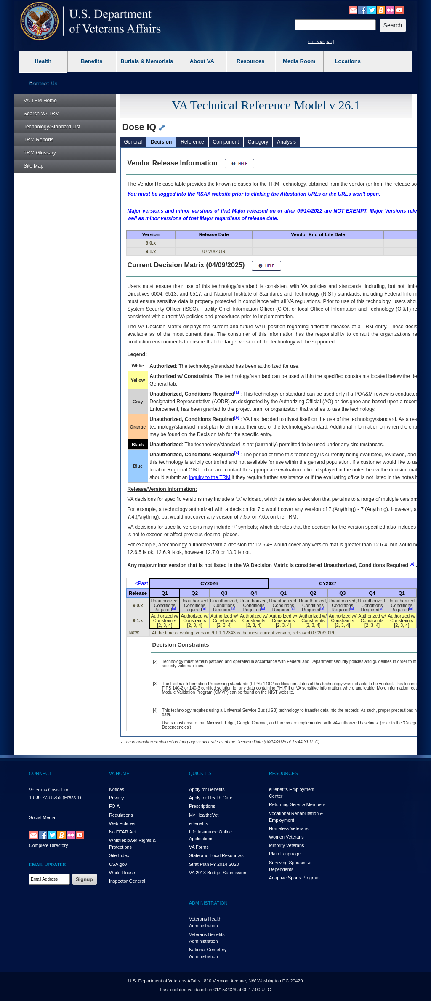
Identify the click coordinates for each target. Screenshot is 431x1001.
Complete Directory (48, 845)
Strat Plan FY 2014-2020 (214, 864)
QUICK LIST (201, 773)
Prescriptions (202, 806)
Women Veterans (286, 836)
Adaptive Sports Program (294, 877)
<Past (141, 583)
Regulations (121, 814)
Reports (38, 140)
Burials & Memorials (146, 61)
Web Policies (122, 823)
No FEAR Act (122, 831)
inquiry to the (209, 477)
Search (41, 114)
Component (226, 142)
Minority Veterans (286, 845)
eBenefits (198, 823)
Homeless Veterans (289, 828)
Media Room (299, 61)
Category (258, 142)
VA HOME (119, 773)
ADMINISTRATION (208, 902)
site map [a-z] (321, 41)
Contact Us (43, 83)
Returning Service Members (297, 804)
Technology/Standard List (52, 127)
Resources (250, 61)
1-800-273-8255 (45, 797)
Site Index (119, 855)
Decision (161, 142)
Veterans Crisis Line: (50, 789)
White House (122, 872)
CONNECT (40, 773)
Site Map (33, 166)
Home (40, 101)
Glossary (40, 153)
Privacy (116, 797)
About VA (202, 61)
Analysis (286, 142)
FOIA (114, 806)
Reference (192, 142)
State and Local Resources (216, 855)
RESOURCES (283, 773)
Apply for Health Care (210, 797)
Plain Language (285, 853)
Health (43, 61)
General (133, 142)
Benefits (91, 61)
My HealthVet (203, 814)
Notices (116, 789)
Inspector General (127, 881)
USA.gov (118, 864)
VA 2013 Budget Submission (217, 872)
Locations (348, 61)
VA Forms (199, 846)
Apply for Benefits (207, 789)
